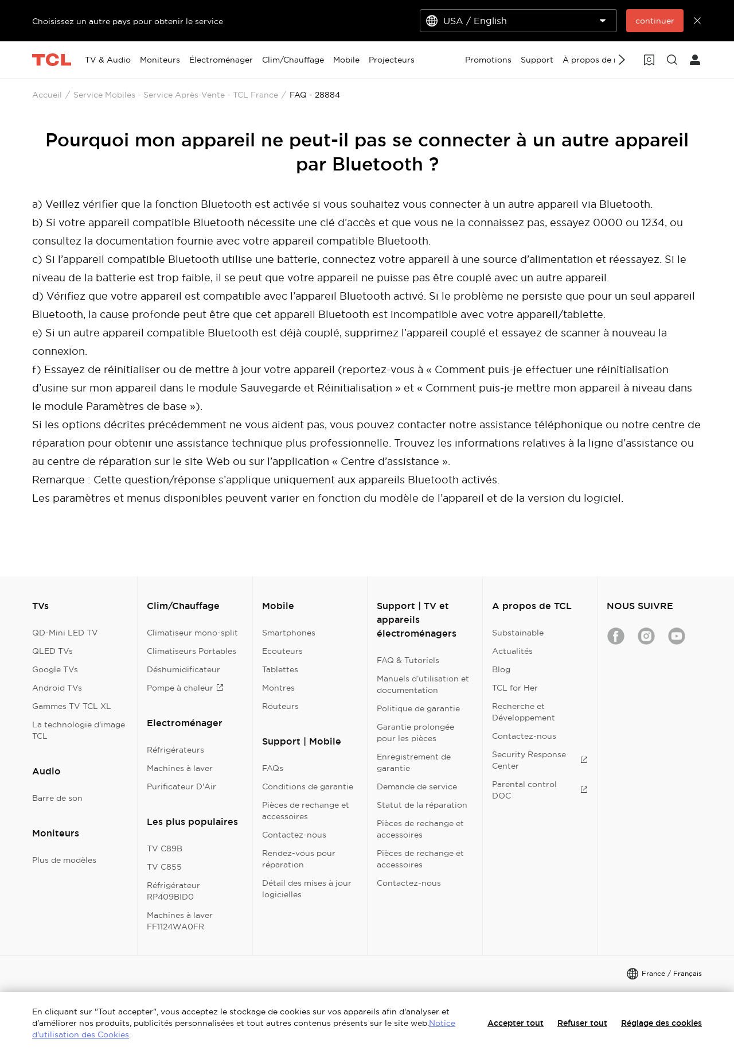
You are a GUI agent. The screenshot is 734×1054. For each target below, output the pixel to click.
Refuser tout (582, 1023)
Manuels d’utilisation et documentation (423, 684)
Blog (501, 669)
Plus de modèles (64, 860)
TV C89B (164, 848)
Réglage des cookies (661, 1023)
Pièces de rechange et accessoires (305, 811)
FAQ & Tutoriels (408, 660)
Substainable (518, 632)
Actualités (512, 651)
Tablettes (280, 669)
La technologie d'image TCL (78, 730)
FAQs (272, 768)
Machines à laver (180, 768)
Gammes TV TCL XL (71, 706)
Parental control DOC (540, 790)
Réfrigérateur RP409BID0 (173, 891)
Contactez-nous (294, 835)
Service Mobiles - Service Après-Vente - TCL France (175, 95)
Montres (278, 688)
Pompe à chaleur (185, 688)
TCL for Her (515, 688)
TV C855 (164, 867)
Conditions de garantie (307, 786)
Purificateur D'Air (181, 786)
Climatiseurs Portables (191, 651)
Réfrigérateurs (175, 750)
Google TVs (55, 669)
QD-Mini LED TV (65, 632)
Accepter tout (515, 1023)
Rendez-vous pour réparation (298, 859)
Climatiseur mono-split (192, 632)
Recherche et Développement (523, 712)
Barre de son (57, 798)
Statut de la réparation (422, 805)
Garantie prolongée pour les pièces (415, 732)
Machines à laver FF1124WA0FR (180, 921)
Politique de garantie (418, 708)
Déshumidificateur (183, 669)
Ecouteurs (282, 651)
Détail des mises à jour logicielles (307, 889)
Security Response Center (540, 760)
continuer (654, 21)
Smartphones (288, 632)
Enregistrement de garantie (414, 762)
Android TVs (57, 688)
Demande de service (417, 786)
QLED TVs (52, 651)
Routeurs (280, 706)
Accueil (47, 95)
